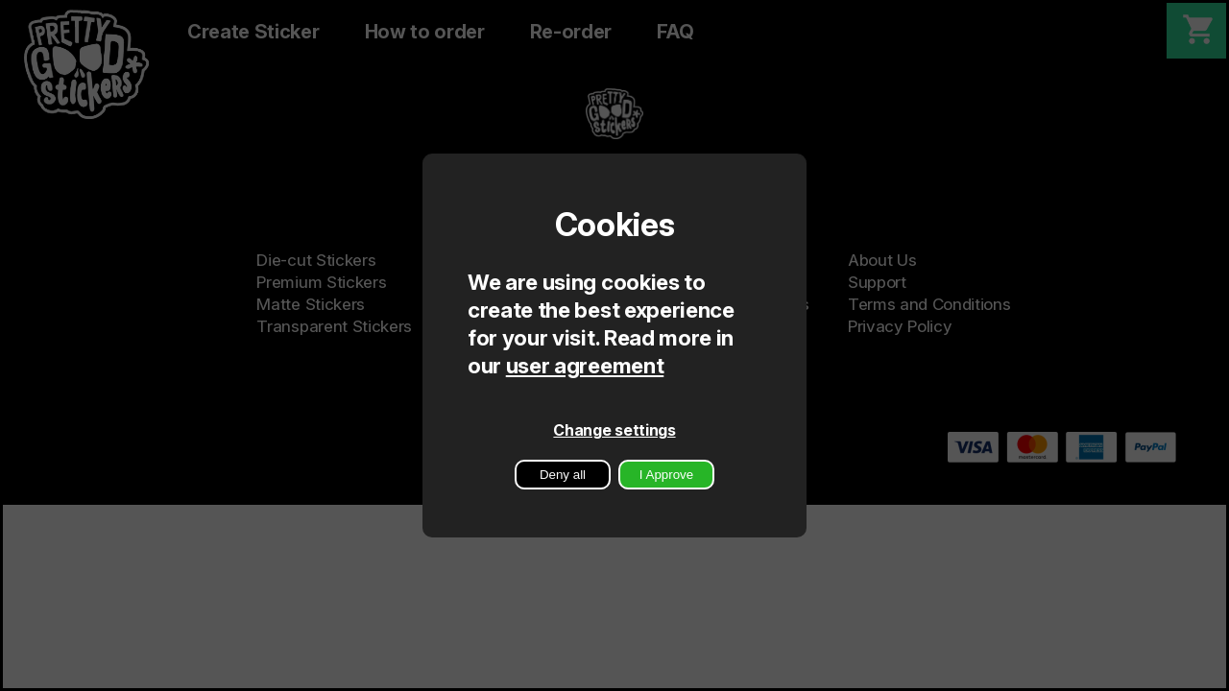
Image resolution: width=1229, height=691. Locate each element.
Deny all (563, 474)
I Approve (666, 474)
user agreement (585, 365)
